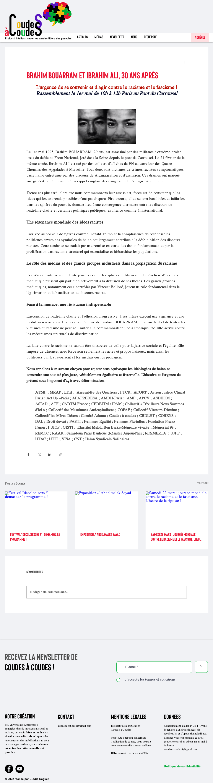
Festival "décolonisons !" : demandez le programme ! (35, 536)
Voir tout (202, 483)
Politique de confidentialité (182, 766)
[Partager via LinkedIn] (50, 454)
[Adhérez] (200, 37)
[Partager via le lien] (60, 454)
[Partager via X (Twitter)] (39, 454)
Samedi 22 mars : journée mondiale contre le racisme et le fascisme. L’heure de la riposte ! (176, 536)
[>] (201, 667)
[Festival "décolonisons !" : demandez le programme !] (36, 509)
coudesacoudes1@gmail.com (74, 726)
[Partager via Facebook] (28, 454)
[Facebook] (9, 769)
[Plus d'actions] (184, 62)
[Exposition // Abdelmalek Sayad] (106, 509)
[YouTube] (19, 769)
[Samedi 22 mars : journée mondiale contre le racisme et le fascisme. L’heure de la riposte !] (177, 509)
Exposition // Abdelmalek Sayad (100, 534)
